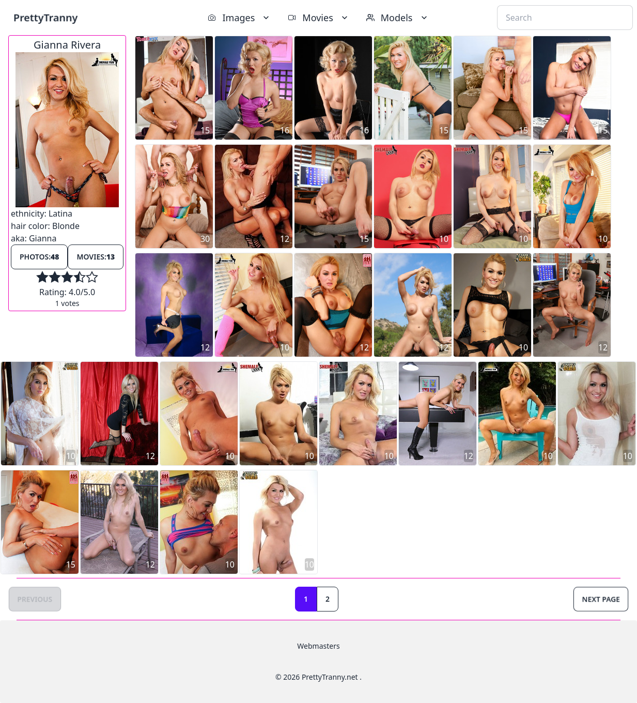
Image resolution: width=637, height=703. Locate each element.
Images (239, 17)
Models (397, 17)
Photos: (39, 257)
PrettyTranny (45, 17)
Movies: (95, 257)
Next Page (601, 599)
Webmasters (318, 646)
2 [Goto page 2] (327, 599)
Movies (318, 17)
